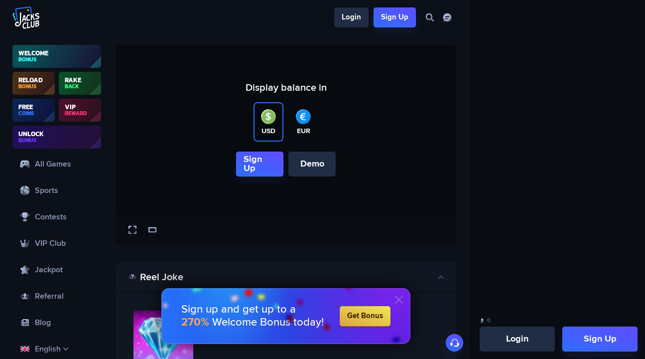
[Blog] (56, 322)
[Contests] (56, 216)
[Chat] (447, 17)
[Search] (429, 17)
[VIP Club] (56, 243)
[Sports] (56, 190)
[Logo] (26, 17)
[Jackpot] (56, 269)
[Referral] (56, 296)
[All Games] (56, 164)
